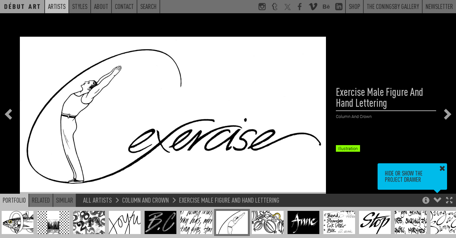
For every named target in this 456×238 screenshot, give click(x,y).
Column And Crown (145, 199)
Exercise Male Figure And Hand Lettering (229, 199)
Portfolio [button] (14, 200)
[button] (449, 201)
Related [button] (41, 200)
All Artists (97, 199)
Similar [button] (64, 200)
